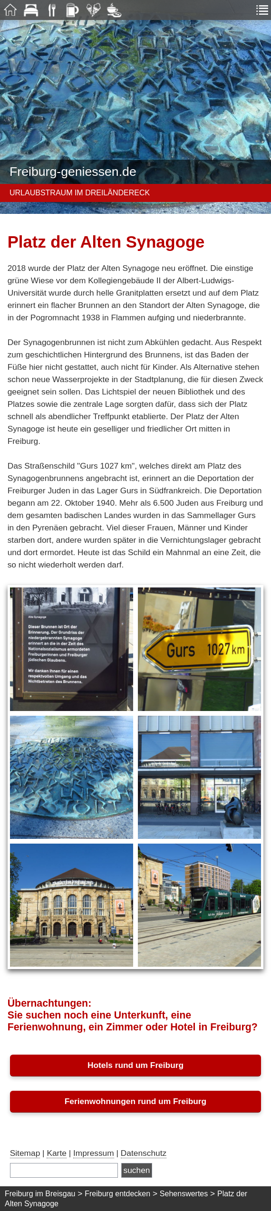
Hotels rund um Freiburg (135, 1065)
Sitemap (25, 1153)
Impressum (93, 1153)
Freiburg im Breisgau (40, 1194)
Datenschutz (143, 1153)
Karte (56, 1153)
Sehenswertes (184, 1194)
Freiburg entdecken (117, 1194)
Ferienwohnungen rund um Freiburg (135, 1101)
